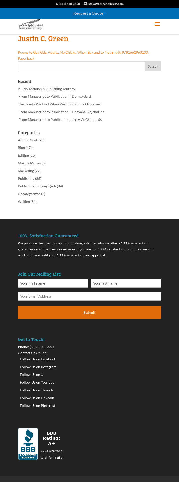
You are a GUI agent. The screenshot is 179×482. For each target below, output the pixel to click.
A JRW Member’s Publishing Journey (46, 89)
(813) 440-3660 (42, 347)
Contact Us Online (32, 353)
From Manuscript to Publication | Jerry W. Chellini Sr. (60, 119)
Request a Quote (88, 13)
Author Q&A (28, 140)
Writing (24, 201)
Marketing (26, 171)
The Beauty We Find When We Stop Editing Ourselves (59, 104)
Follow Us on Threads (36, 390)
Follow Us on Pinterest (37, 405)
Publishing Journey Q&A (37, 186)
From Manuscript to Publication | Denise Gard (54, 96)
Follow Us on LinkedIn (37, 398)
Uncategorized (29, 194)
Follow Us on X (31, 374)
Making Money (29, 163)
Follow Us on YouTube (37, 382)
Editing (23, 155)
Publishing (26, 178)
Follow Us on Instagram (38, 367)
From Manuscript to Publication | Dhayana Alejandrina (61, 112)
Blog (21, 147)
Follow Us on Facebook (38, 359)
